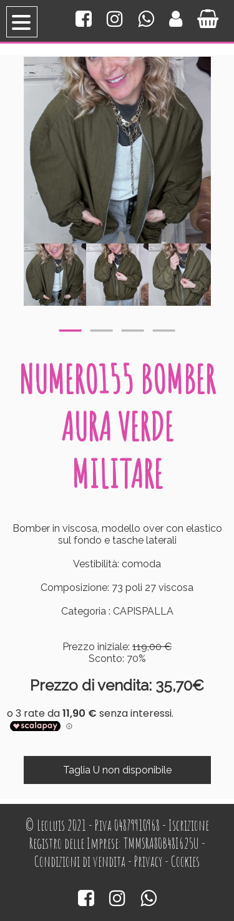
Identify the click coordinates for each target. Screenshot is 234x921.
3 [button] (132, 327)
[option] (55, 274)
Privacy (148, 862)
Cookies (185, 862)
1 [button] (70, 327)
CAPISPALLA (143, 611)
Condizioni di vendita (79, 862)
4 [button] (164, 327)
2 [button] (101, 327)
